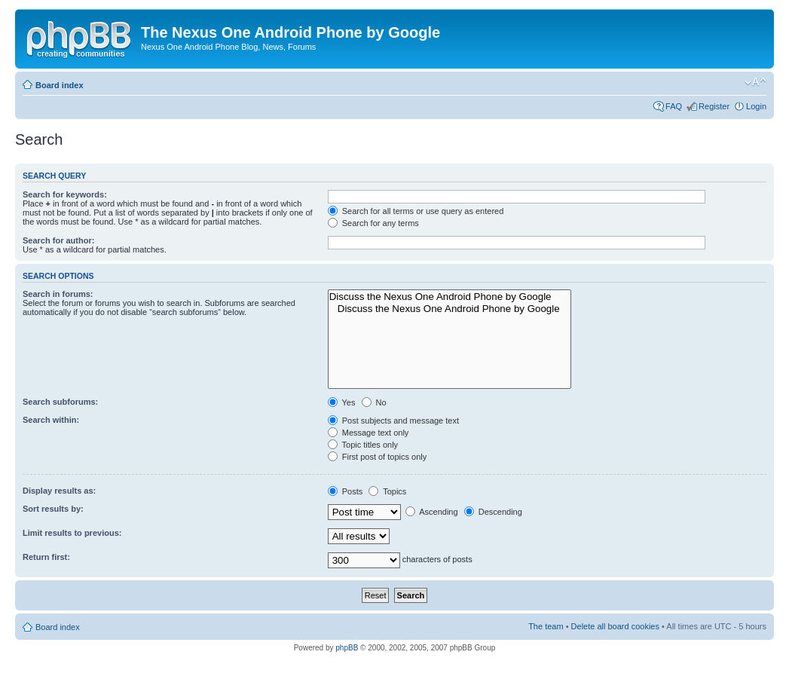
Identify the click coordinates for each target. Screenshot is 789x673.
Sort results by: (53, 508)
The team (545, 626)
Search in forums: (58, 293)
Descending (493, 511)
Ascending (431, 511)
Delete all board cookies (615, 626)
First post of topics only (377, 456)
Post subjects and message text (393, 420)
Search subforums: (60, 401)
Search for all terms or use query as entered (416, 211)
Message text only (368, 432)
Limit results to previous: (72, 532)
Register (714, 106)
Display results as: (59, 490)
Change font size (755, 82)
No (374, 402)
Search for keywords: (65, 194)
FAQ (673, 106)
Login (756, 106)
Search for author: (58, 240)
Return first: (46, 556)
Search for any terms (373, 223)
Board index (59, 85)
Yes (342, 402)
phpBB (346, 648)
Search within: (51, 419)
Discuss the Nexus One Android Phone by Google (449, 297)
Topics (387, 491)
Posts (345, 491)
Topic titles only (363, 444)
